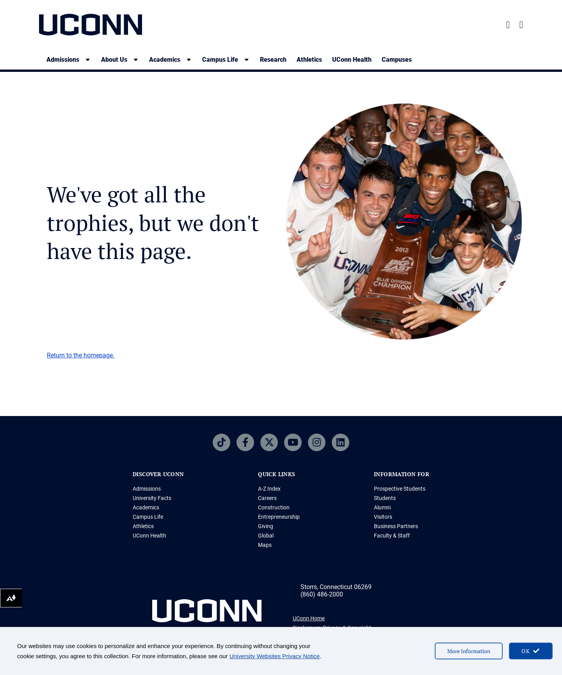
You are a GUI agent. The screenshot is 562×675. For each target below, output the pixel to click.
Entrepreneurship (279, 517)
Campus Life (148, 517)
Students (385, 498)
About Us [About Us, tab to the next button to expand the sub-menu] (114, 59)
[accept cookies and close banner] (531, 651)
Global (266, 535)
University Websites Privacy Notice (274, 656)
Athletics (309, 59)
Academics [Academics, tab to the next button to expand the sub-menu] (164, 59)
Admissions (147, 489)
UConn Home (309, 618)
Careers (267, 498)
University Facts (152, 498)
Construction (274, 507)
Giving (265, 526)
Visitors (383, 517)
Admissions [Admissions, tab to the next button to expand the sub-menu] (62, 59)
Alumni (382, 507)
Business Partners (396, 526)
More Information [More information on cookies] (468, 651)
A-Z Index (269, 489)
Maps (265, 545)
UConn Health (352, 59)
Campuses (397, 59)
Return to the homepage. (80, 355)
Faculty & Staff (392, 535)
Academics (146, 507)
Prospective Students (399, 489)
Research (273, 59)
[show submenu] (88, 60)
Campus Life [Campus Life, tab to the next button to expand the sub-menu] (220, 59)
